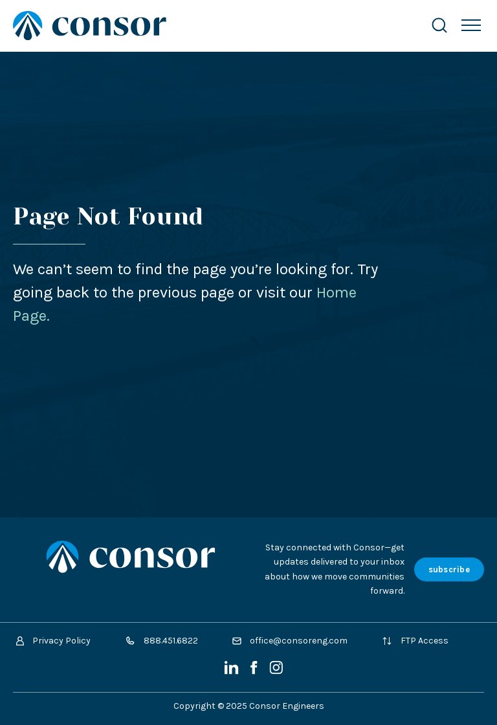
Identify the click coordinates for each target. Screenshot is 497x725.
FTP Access (415, 640)
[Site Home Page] (208, 25)
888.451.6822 (161, 640)
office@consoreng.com (290, 640)
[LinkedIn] (233, 671)
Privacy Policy (53, 640)
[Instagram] (276, 671)
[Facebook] (255, 671)
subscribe (449, 569)
